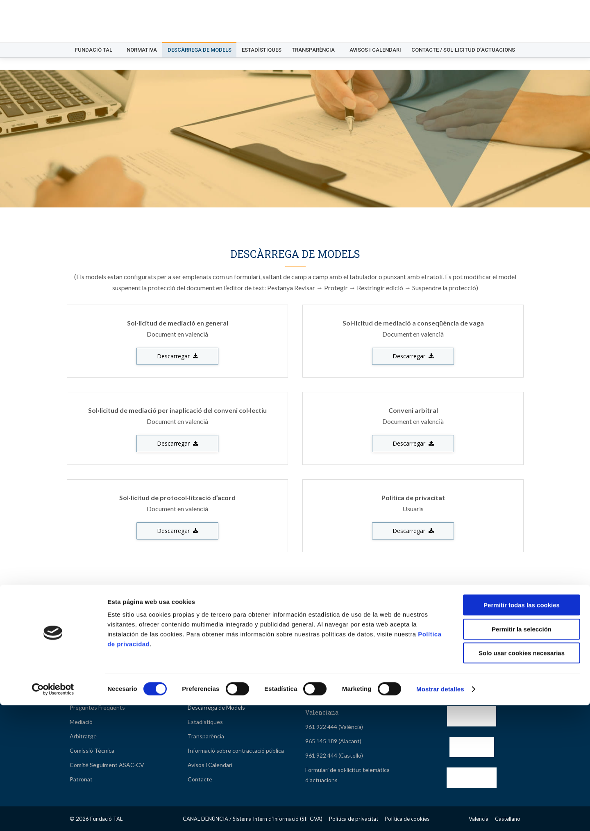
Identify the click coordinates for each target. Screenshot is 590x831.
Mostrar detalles (440, 814)
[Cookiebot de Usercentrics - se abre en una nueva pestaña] (53, 815)
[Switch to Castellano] (507, 6)
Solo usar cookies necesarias (522, 778)
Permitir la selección (521, 754)
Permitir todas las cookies (521, 730)
